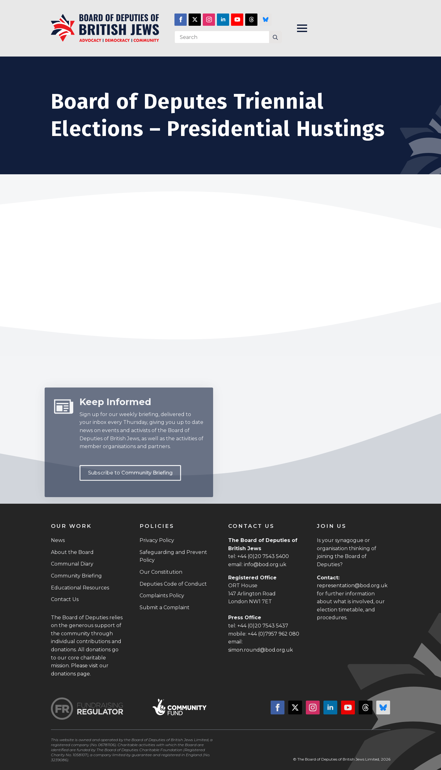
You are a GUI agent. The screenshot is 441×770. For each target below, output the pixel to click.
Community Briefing (76, 576)
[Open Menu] (302, 28)
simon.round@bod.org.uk (260, 650)
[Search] (275, 37)
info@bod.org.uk (265, 564)
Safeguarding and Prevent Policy (173, 556)
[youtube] (237, 20)
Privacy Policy (157, 540)
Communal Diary (72, 564)
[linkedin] (223, 20)
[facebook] (180, 20)
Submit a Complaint (165, 607)
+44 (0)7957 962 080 (273, 634)
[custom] (251, 20)
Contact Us (65, 599)
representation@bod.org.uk (352, 585)
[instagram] (209, 20)
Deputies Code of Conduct (173, 584)
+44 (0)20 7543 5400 (263, 556)
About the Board (72, 552)
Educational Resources (80, 588)
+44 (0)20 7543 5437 (262, 626)
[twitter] (195, 20)
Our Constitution (161, 572)
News (58, 540)
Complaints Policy (162, 596)
